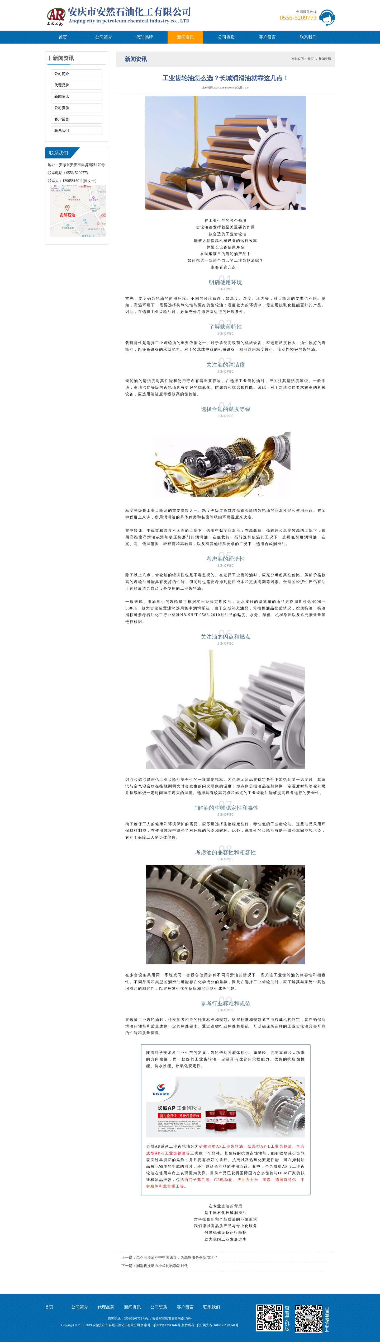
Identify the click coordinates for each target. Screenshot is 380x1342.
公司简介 (103, 37)
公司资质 (226, 37)
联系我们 (308, 37)
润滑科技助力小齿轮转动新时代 (162, 1266)
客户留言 (267, 37)
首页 (63, 37)
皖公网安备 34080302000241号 (218, 1325)
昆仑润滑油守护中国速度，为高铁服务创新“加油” (176, 1258)
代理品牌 (144, 37)
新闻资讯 (185, 37)
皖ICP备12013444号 (167, 1325)
